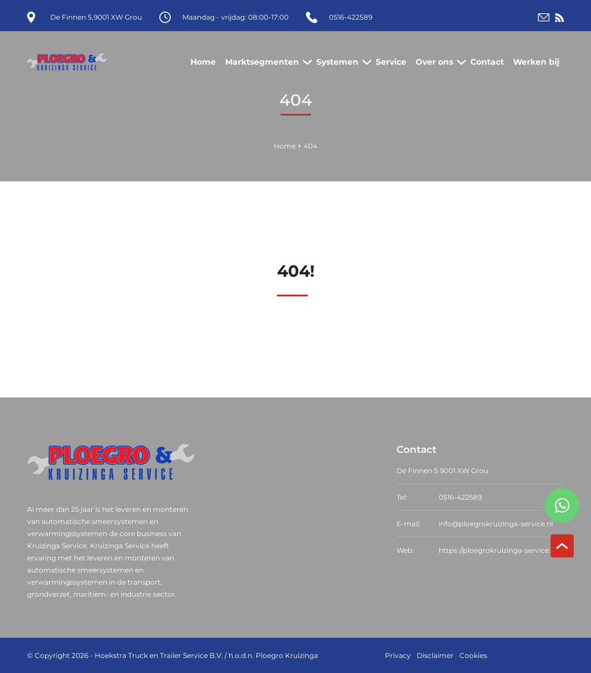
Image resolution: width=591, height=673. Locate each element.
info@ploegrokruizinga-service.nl (496, 523)
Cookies (473, 655)
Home (285, 146)
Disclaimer (435, 655)
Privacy (398, 655)
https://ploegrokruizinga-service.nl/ (499, 550)
